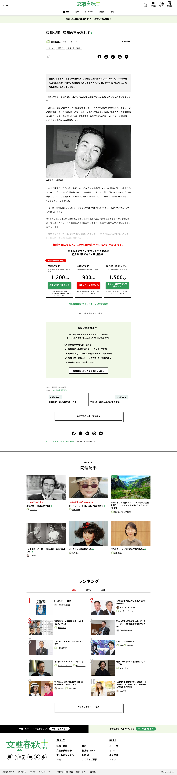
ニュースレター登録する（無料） (88, 313)
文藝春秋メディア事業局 (122, 512)
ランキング (89, 12)
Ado (121, 645)
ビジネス (113, 750)
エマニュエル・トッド (127, 607)
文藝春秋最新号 (64, 750)
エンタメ (113, 755)
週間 (103, 589)
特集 (58, 759)
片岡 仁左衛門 (63, 648)
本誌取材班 (72, 688)
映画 (69, 48)
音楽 (78, 48)
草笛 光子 (33, 510)
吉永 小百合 (118, 553)
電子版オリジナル (65, 755)
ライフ (50, 48)
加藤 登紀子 (56, 41)
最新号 (101, 12)
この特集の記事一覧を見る (88, 415)
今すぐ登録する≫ (59, 728)
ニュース (113, 746)
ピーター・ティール (127, 611)
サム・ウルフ (80, 666)
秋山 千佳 (61, 688)
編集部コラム (88, 750)
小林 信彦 (33, 555)
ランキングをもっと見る (88, 707)
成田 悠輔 (130, 645)
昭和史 (60, 48)
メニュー (5, 5)
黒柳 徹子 (75, 553)
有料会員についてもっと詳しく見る (88, 370)
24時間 (88, 589)
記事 (77, 12)
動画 (67, 12)
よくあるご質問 (89, 759)
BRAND (86, 755)
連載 (112, 12)
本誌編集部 (62, 628)
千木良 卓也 (124, 668)
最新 (74, 589)
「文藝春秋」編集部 (64, 605)
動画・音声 (61, 746)
